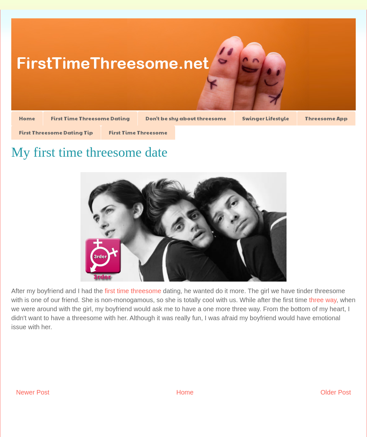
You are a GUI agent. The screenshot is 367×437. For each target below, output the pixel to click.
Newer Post (32, 392)
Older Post (336, 392)
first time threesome (133, 290)
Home (27, 118)
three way (322, 299)
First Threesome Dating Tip (56, 132)
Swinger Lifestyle (265, 118)
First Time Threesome (138, 132)
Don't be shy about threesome (186, 118)
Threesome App (326, 118)
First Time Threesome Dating (90, 118)
